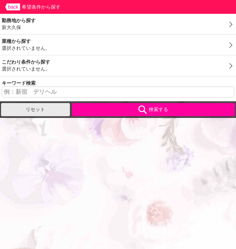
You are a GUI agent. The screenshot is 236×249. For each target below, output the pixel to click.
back (13, 7)
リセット (35, 109)
